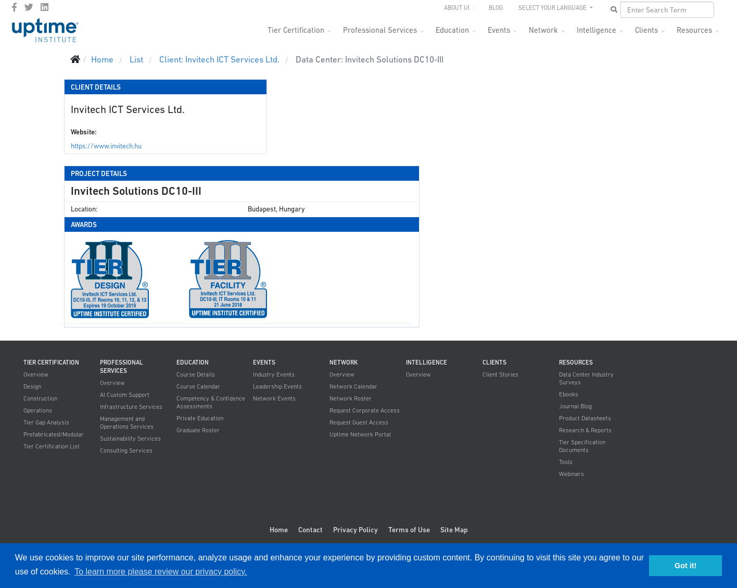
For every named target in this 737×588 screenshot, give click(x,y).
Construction (40, 398)
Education (452, 30)
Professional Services (380, 30)
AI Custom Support (124, 394)
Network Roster (350, 398)
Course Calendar (198, 386)
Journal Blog (575, 406)
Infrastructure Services (131, 406)
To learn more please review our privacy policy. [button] (160, 571)
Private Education (199, 418)
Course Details (195, 374)
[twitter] (28, 7)
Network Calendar (353, 386)
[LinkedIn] (44, 7)
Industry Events (274, 374)
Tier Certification (296, 30)
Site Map (454, 530)
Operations (37, 410)
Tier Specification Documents (582, 446)
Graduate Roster (198, 430)
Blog (496, 7)
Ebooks (568, 394)
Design (32, 386)
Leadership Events (277, 386)
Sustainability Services (130, 438)
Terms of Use (409, 530)
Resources (694, 30)
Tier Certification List (51, 446)
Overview (35, 374)
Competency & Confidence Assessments (210, 402)
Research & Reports (585, 430)
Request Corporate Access (364, 410)
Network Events (274, 398)
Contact (310, 530)
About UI (456, 7)
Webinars (571, 474)
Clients (646, 30)
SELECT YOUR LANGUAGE (553, 7)
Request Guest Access (358, 422)
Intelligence (596, 30)
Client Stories (500, 374)
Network (543, 30)
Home (279, 530)
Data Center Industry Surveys (586, 378)
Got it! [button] (685, 565)
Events (499, 30)
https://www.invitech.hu (106, 146)
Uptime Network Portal (360, 434)
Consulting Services (126, 450)
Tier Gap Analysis (46, 422)
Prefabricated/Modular (53, 434)
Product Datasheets (585, 418)
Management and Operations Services (127, 422)
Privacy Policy (355, 530)
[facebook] (14, 7)
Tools (566, 462)
